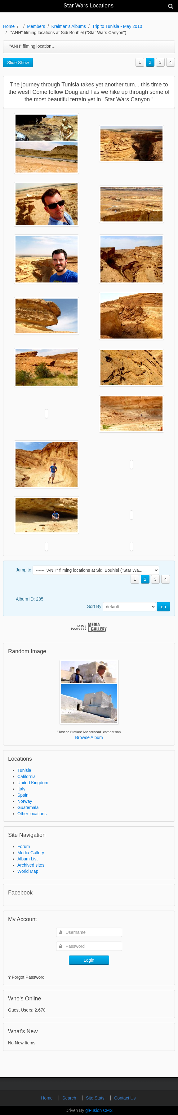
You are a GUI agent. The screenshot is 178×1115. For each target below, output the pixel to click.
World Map (27, 871)
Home (9, 26)
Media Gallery (30, 852)
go (163, 606)
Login (89, 960)
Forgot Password (28, 977)
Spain (23, 795)
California (26, 776)
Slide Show (18, 62)
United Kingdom (32, 782)
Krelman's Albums (68, 26)
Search (69, 1097)
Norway (24, 801)
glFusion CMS (99, 1110)
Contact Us (125, 1097)
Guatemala (27, 807)
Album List (27, 858)
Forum (23, 846)
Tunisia (24, 770)
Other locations (32, 813)
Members (36, 26)
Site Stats (96, 1097)
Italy (21, 788)
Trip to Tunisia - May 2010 (117, 26)
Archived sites (30, 865)
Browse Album (89, 737)
